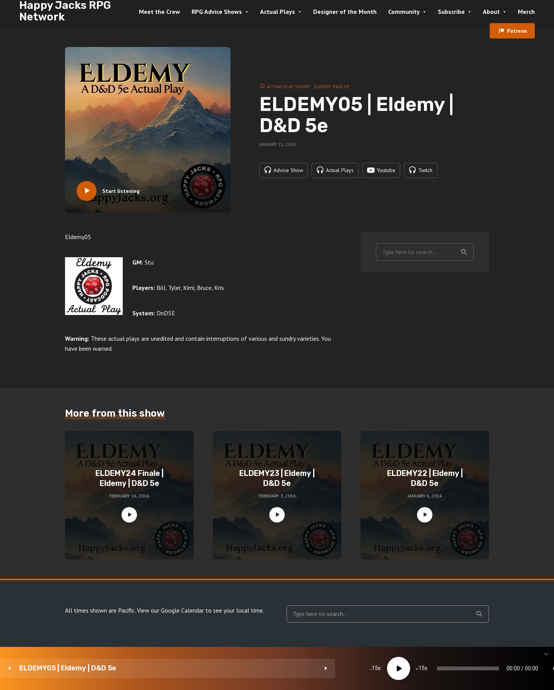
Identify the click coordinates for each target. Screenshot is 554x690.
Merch (526, 11)
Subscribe (451, 11)
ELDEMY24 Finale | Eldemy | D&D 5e (129, 478)
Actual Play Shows (288, 86)
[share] (511, 668)
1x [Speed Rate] (466, 668)
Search (464, 252)
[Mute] (442, 668)
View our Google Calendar (170, 610)
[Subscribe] (488, 668)
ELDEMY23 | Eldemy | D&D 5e (277, 478)
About (491, 11)
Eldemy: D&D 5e (331, 86)
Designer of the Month (345, 11)
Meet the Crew (159, 11)
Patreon (517, 30)
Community (404, 11)
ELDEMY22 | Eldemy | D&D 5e (425, 478)
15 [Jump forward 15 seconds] (249, 668)
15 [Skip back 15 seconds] (202, 668)
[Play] (225, 668)
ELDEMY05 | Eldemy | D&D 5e (67, 668)
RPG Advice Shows (217, 11)
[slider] (324, 668)
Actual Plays (277, 11)
